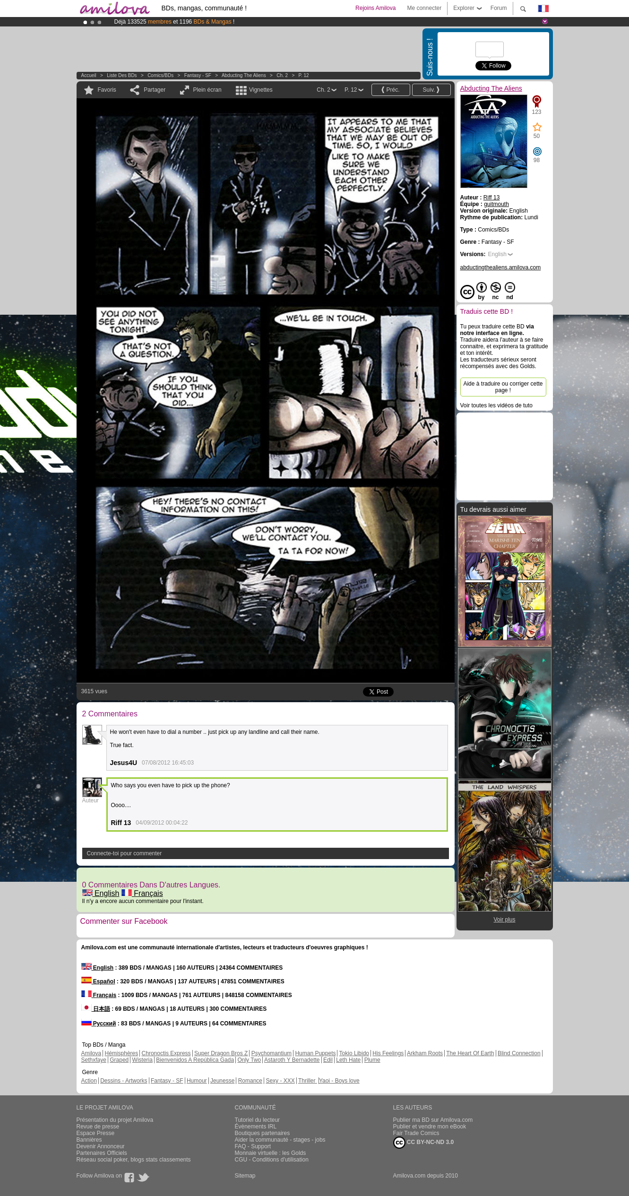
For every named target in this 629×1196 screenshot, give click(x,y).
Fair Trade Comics (416, 1133)
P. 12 (304, 75)
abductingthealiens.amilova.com (500, 267)
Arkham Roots (425, 1053)
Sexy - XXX (280, 1080)
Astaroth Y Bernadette (292, 1060)
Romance (250, 1080)
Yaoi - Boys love (339, 1080)
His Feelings (388, 1053)
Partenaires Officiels (102, 1153)
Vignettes (261, 89)
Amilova (91, 1053)
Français (142, 893)
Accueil (88, 75)
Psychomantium (271, 1053)
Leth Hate (348, 1060)
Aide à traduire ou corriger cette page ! (503, 387)
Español (98, 981)
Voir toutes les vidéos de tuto (496, 405)
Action (89, 1080)
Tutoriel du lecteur (257, 1120)
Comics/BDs (160, 75)
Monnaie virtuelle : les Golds (270, 1153)
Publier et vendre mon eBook (429, 1126)
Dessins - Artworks (123, 1080)
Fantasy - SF (197, 75)
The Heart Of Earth (470, 1053)
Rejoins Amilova (375, 8)
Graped (119, 1060)
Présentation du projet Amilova (115, 1120)
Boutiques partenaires (262, 1133)
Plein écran (207, 89)
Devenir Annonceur (101, 1146)
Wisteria (142, 1060)
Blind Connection (519, 1053)
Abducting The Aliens (244, 75)
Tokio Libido (354, 1053)
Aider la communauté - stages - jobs (280, 1139)
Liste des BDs (122, 75)
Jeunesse (222, 1080)
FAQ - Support (253, 1146)
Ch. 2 (282, 75)
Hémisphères (121, 1053)
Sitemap (245, 1175)
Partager (154, 89)
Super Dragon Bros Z (221, 1053)
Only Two (249, 1060)
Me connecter (424, 8)
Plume (372, 1060)
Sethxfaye (93, 1060)
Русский (98, 1023)
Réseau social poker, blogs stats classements (134, 1159)
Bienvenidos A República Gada (195, 1060)
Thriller (307, 1080)
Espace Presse (96, 1133)
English (101, 893)
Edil (328, 1060)
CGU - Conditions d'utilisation (272, 1159)
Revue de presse (98, 1126)
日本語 (95, 1009)
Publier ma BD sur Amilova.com (433, 1120)
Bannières (89, 1139)
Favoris (107, 89)
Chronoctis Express (166, 1053)
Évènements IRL (256, 1126)
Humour (197, 1080)
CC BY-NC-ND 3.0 (423, 1142)
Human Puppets (315, 1053)
